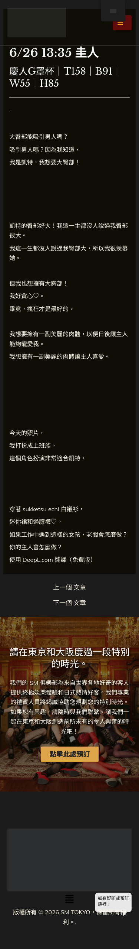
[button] (69, 899)
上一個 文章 (69, 587)
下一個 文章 (69, 603)
